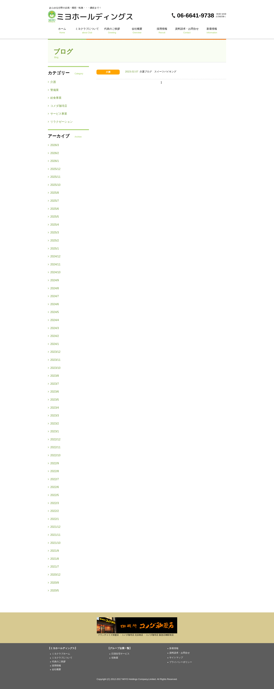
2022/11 (54, 447)
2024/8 (53, 288)
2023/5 (53, 399)
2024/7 (53, 296)
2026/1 (53, 160)
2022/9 (53, 463)
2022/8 (53, 471)
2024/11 (54, 264)
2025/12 (54, 168)
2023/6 (53, 391)
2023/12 (54, 351)
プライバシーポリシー (180, 662)
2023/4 (53, 407)
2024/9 (53, 280)
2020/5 (53, 590)
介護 (108, 72)
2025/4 (53, 224)
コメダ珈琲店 (57, 105)
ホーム (62, 30)
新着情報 (211, 30)
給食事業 (55, 97)
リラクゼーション (60, 121)
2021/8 (53, 558)
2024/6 (53, 304)
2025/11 (54, 176)
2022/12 (54, 439)
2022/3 (53, 503)
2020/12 (54, 574)
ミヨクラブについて (87, 30)
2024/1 (53, 343)
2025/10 (54, 184)
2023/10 (54, 367)
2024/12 (54, 256)
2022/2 (53, 510)
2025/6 (53, 208)
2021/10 (54, 542)
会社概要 (137, 30)
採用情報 (161, 30)
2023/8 (53, 375)
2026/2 (53, 153)
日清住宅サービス (120, 653)
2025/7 (53, 200)
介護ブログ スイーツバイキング (150, 71)
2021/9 (53, 550)
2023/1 (53, 431)
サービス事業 (57, 113)
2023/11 (54, 359)
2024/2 (53, 335)
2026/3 (53, 145)
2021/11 (54, 534)
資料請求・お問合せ (186, 30)
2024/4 (53, 320)
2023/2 (53, 423)
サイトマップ (176, 657)
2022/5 (53, 495)
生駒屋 (114, 657)
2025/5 (53, 216)
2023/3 (53, 415)
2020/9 (53, 582)
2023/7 (53, 383)
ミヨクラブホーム (61, 653)
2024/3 (53, 328)
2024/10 (54, 272)
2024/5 (53, 312)
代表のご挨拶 (112, 30)
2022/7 (53, 479)
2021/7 (53, 566)
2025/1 (53, 248)
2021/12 (54, 526)
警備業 (53, 89)
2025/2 (53, 240)
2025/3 (53, 232)
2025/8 (53, 192)
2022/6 (53, 487)
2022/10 (54, 455)
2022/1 (53, 518)
